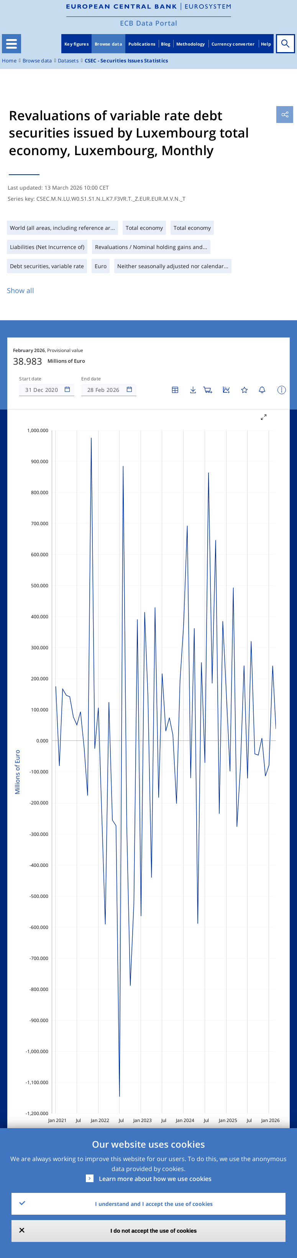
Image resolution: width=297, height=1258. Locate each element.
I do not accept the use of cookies (154, 1231)
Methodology (190, 44)
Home (9, 60)
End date (91, 379)
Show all (20, 290)
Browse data (108, 44)
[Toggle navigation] (11, 43)
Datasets (68, 60)
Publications (141, 44)
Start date (30, 379)
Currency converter (233, 44)
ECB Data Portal (148, 23)
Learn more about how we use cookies (155, 1178)
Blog (165, 44)
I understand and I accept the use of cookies (154, 1203)
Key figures (76, 44)
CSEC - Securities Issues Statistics (126, 60)
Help (266, 44)
